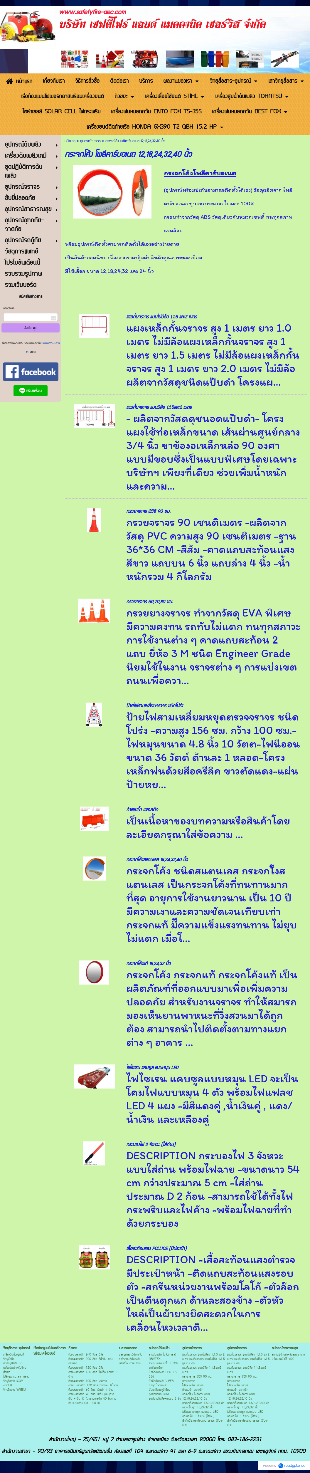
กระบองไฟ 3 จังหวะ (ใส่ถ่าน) (150, 1145)
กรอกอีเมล (8, 308)
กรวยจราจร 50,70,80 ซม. (149, 602)
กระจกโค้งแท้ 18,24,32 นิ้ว (148, 964)
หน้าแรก (70, 141)
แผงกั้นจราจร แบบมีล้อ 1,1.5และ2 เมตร (158, 408)
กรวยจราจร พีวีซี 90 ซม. (148, 511)
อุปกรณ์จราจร (90, 141)
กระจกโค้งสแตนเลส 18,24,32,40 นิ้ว (157, 860)
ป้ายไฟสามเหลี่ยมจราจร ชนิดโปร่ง (154, 706)
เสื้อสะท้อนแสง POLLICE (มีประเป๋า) (156, 1249)
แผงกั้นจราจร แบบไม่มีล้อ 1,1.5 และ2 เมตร (161, 317)
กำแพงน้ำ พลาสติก (142, 810)
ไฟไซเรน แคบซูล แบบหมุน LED (152, 1068)
